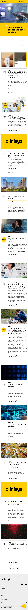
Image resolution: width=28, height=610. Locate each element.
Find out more (12, 89)
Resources (22, 45)
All (1, 40)
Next (14, 568)
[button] (19, 1)
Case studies (13, 40)
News (12, 45)
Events (21, 40)
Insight (2, 45)
